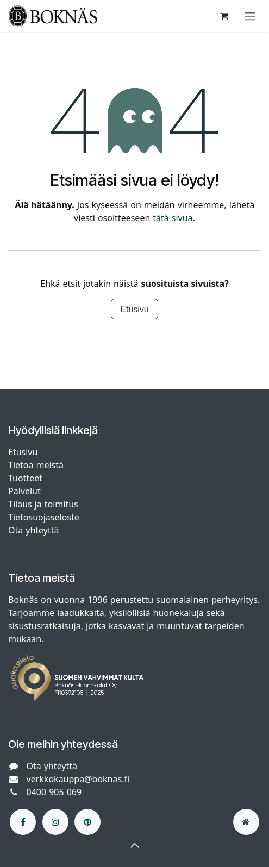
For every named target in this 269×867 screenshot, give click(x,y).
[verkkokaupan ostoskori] (224, 16)
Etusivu (134, 309)
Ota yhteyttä (33, 530)
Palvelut (24, 491)
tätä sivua (172, 217)
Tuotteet (25, 478)
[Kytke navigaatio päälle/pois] (250, 15)
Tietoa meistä (36, 465)
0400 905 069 (54, 792)
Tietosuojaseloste (45, 517)
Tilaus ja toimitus (43, 504)
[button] (135, 845)
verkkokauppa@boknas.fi (78, 779)
